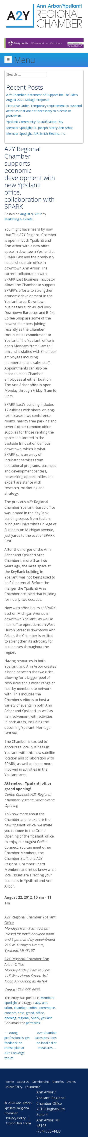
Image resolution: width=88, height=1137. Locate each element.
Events (71, 1082)
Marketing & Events (18, 219)
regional (23, 1018)
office (40, 1013)
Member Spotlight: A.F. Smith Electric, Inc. (36, 133)
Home (10, 1082)
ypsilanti (46, 1018)
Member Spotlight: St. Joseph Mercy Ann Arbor (39, 128)
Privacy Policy (16, 1118)
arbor (8, 1008)
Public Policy (14, 1087)
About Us (23, 1082)
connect (10, 1013)
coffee (33, 1008)
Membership (41, 1082)
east (21, 1013)
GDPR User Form (18, 1123)
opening (10, 1018)
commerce (47, 1008)
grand (30, 1013)
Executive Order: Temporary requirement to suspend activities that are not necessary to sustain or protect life (44, 111)
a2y (37, 1002)
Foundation (32, 1087)
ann (44, 1002)
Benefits (58, 1082)
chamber (20, 1008)
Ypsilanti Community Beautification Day (34, 122)
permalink (33, 1023)
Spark (35, 1018)
